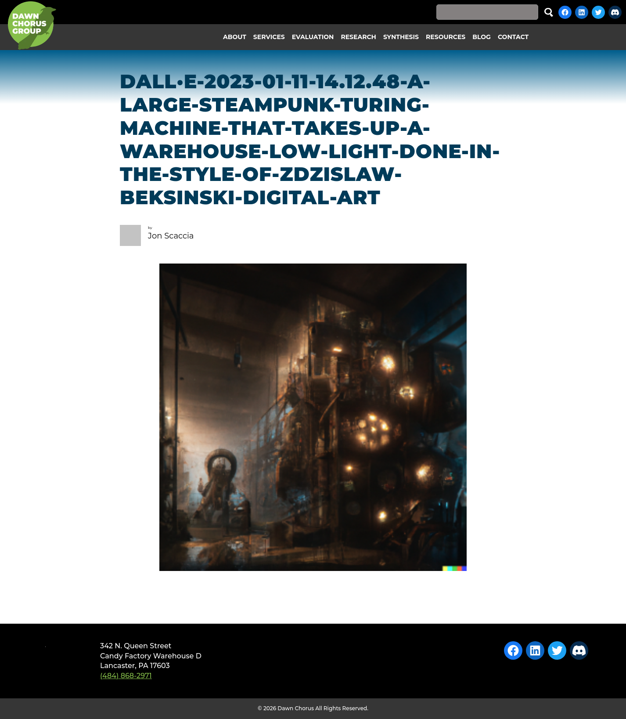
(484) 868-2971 (126, 676)
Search (549, 12)
